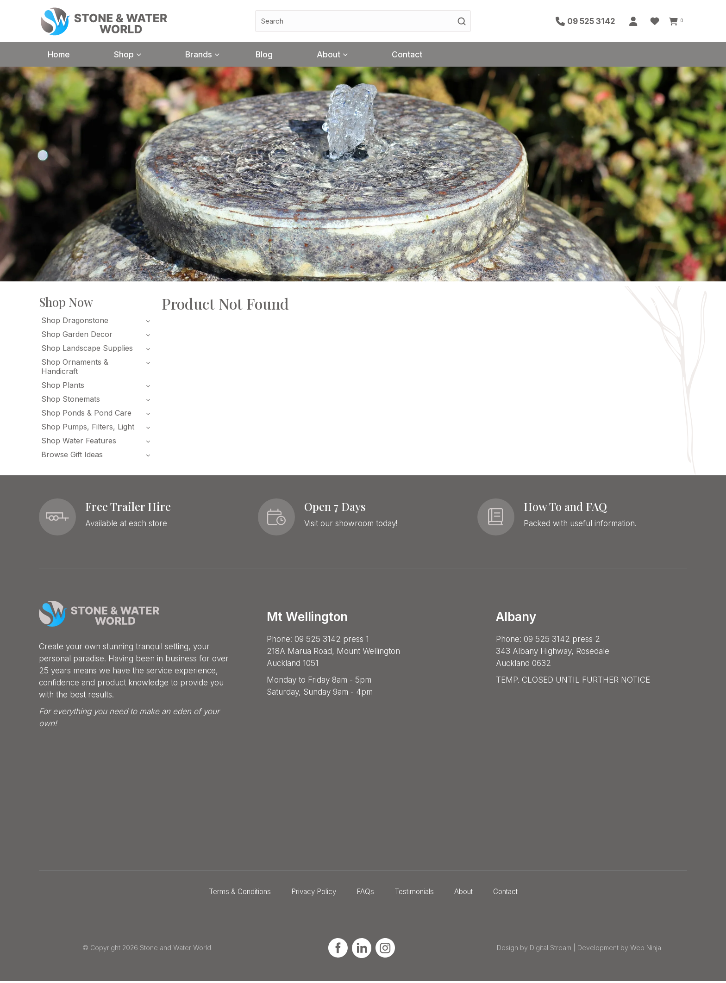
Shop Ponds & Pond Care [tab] (86, 414)
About (354, 55)
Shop (133, 55)
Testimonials (414, 893)
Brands (213, 55)
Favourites (657, 21)
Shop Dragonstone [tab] (74, 322)
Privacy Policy (313, 893)
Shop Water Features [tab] (78, 442)
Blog (284, 55)
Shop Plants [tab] (62, 387)
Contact (439, 55)
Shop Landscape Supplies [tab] (87, 350)
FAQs (365, 893)
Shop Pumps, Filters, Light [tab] (87, 428)
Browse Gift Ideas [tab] (72, 456)
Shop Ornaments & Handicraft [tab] (74, 368)
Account (636, 21)
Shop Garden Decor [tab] (77, 336)
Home (62, 55)
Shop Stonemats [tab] (70, 400)
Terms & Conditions (240, 893)
